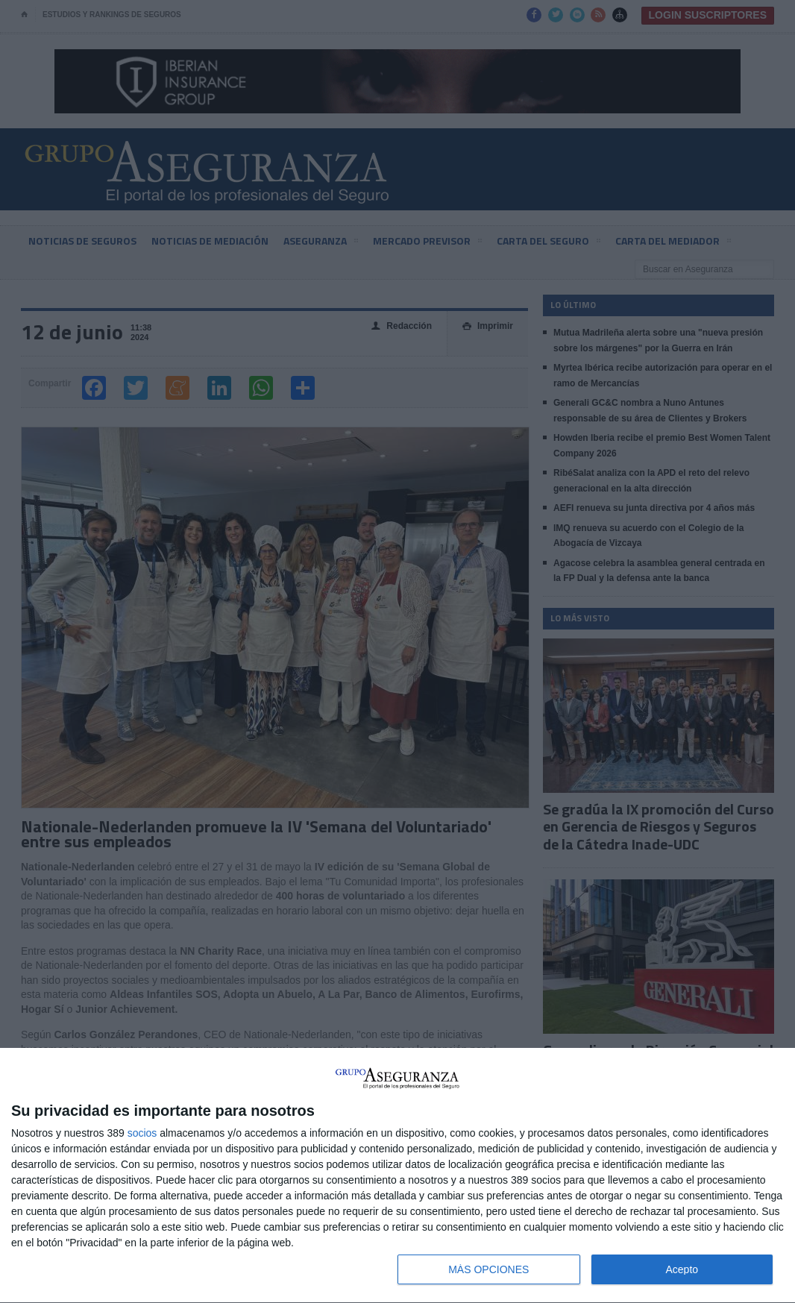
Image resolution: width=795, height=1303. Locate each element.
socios (142, 1133)
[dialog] (397, 1176)
